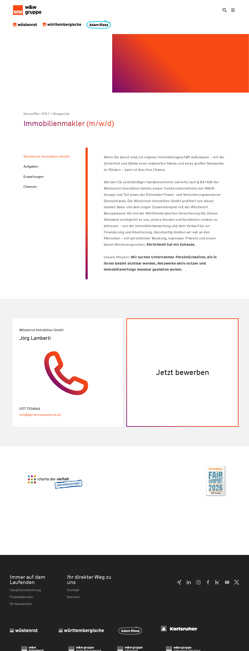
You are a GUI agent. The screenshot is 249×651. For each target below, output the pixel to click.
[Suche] (225, 10)
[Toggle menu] (233, 10)
